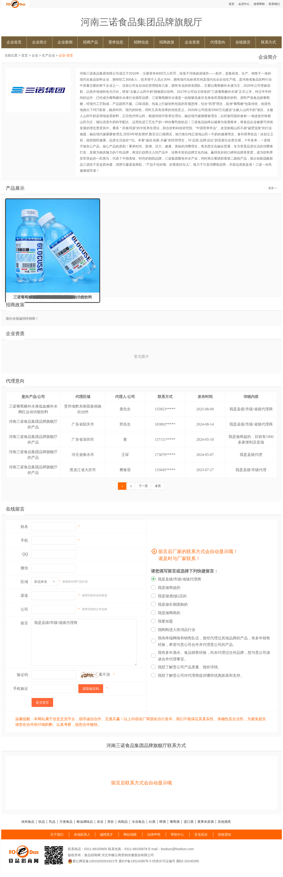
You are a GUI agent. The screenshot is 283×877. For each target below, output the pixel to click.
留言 (24, 623)
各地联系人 (82, 834)
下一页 (143, 486)
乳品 (52, 821)
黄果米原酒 (205, 821)
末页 (158, 486)
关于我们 (56, 834)
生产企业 (48, 55)
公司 (24, 609)
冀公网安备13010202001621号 (93, 861)
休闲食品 (27, 821)
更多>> (272, 188)
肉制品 (123, 821)
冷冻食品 (138, 821)
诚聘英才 (106, 834)
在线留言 (243, 42)
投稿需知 (224, 834)
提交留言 (42, 702)
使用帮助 (259, 4)
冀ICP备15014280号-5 (135, 861)
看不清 (104, 675)
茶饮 (110, 821)
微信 (24, 568)
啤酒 (162, 821)
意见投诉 (200, 834)
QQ (25, 554)
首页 (231, 4)
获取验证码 (91, 689)
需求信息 (115, 42)
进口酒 (188, 821)
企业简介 (39, 42)
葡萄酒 (175, 821)
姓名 (24, 527)
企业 (35, 55)
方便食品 (66, 821)
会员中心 (244, 4)
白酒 (152, 821)
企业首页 (14, 42)
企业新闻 (65, 42)
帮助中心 (177, 834)
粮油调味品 (84, 821)
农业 (100, 821)
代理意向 (217, 42)
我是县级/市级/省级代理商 (84, 642)
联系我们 (274, 4)
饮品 (41, 821)
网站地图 (130, 834)
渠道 (24, 596)
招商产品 (90, 42)
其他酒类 (224, 821)
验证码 (22, 675)
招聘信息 (141, 42)
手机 (24, 540)
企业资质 (192, 42)
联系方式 (268, 42)
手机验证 (20, 689)
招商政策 (166, 42)
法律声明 (153, 834)
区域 (24, 582)
